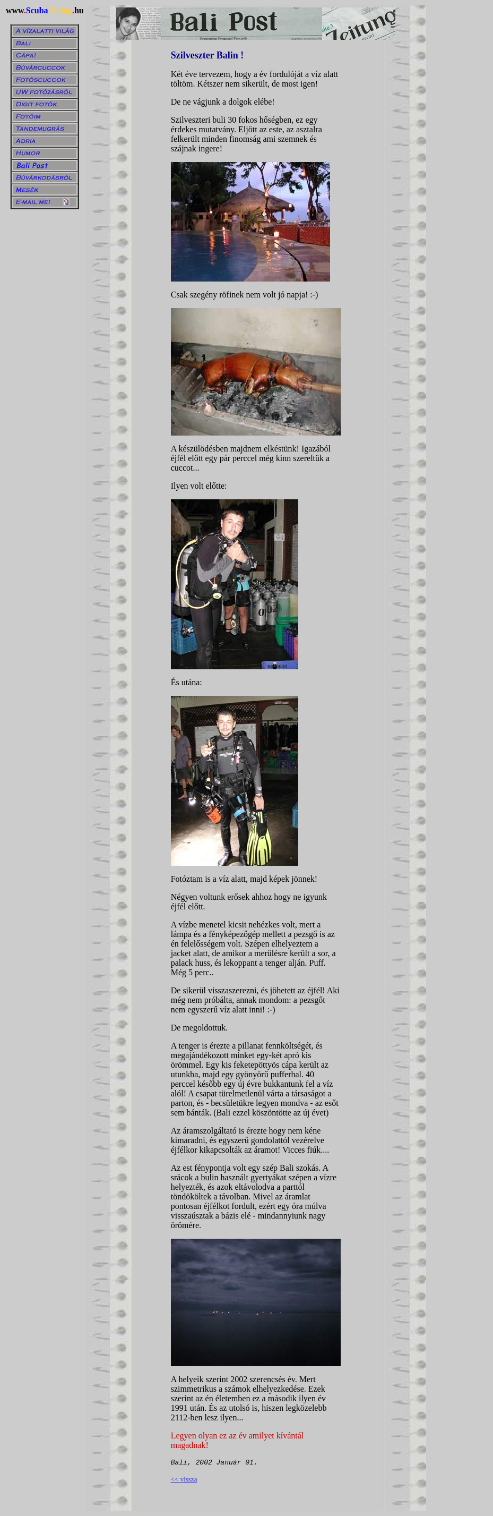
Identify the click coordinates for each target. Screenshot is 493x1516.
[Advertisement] (459, 165)
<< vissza (184, 1479)
